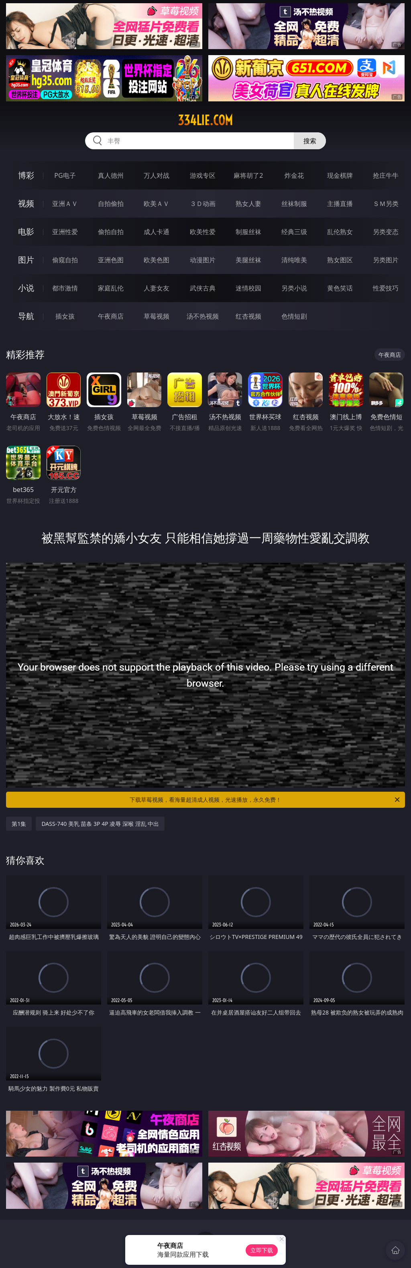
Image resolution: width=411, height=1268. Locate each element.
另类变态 (386, 231)
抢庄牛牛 (386, 175)
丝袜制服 (294, 203)
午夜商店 (111, 316)
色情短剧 (294, 316)
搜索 (309, 140)
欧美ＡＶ (156, 203)
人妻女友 (156, 288)
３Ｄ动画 (203, 203)
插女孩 (65, 316)
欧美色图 (156, 259)
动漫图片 (203, 259)
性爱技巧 (386, 288)
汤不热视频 (203, 316)
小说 (26, 287)
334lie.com (205, 120)
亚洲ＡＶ (65, 203)
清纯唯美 (294, 259)
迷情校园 (248, 288)
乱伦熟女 (340, 231)
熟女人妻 (248, 203)
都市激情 (65, 288)
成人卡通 (156, 231)
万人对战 (156, 175)
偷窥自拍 (65, 259)
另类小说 (294, 288)
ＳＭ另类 (386, 203)
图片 (26, 259)
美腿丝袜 (248, 259)
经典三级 (294, 231)
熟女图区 (340, 259)
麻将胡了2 (248, 175)
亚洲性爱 (65, 231)
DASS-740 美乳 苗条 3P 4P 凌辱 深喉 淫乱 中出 (100, 823)
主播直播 (340, 203)
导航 (26, 316)
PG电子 (64, 175)
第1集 (19, 823)
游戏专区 (203, 175)
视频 (26, 203)
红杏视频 (248, 316)
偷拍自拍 (111, 231)
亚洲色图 (111, 259)
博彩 (26, 175)
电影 (26, 231)
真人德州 (111, 175)
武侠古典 (203, 288)
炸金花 (294, 175)
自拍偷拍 (111, 203)
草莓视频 (156, 316)
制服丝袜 (248, 231)
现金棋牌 (340, 175)
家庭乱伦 (111, 288)
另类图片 (386, 259)
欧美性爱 (203, 231)
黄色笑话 (340, 288)
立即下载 (261, 1250)
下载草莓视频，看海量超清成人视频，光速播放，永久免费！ (265, 800)
